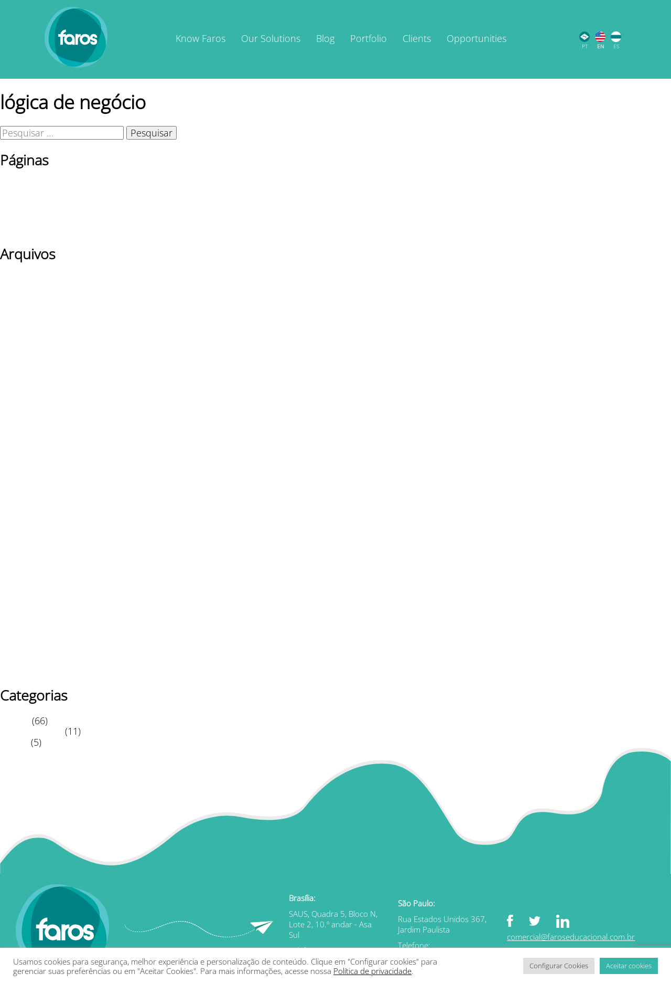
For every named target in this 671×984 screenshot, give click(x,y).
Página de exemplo (41, 206)
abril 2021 (21, 572)
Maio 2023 (22, 377)
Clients (417, 38)
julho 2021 (22, 539)
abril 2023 (21, 387)
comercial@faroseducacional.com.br (571, 937)
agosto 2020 (26, 648)
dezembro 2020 (34, 604)
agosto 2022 (26, 463)
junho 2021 (24, 550)
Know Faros (200, 38)
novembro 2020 (34, 615)
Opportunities (476, 38)
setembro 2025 (32, 311)
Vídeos (14, 742)
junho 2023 (24, 365)
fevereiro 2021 (30, 583)
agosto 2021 (26, 528)
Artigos (14, 720)
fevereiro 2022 (30, 474)
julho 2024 (22, 333)
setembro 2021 (32, 518)
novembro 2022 (34, 442)
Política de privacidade (48, 217)
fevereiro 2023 (30, 409)
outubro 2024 (29, 322)
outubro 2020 (29, 626)
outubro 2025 (29, 300)
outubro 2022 (29, 452)
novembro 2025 (34, 289)
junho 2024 (24, 344)
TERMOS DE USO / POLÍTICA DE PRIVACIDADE (98, 228)
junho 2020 (24, 669)
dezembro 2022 (34, 431)
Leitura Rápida (31, 731)
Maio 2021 (22, 561)
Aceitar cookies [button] (629, 965)
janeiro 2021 (26, 593)
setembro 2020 (32, 637)
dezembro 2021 (34, 485)
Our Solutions (270, 38)
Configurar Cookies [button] (558, 965)
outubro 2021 (29, 507)
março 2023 (25, 398)
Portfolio (368, 38)
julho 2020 (22, 659)
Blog (325, 38)
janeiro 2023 (26, 420)
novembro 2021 (34, 496)
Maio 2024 (22, 354)
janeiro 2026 (26, 278)
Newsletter (23, 195)
